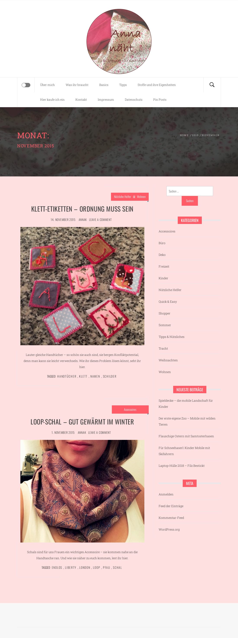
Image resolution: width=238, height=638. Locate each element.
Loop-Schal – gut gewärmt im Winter (82, 421)
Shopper (164, 313)
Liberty (71, 567)
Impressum (106, 99)
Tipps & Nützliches (171, 337)
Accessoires (130, 409)
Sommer (165, 325)
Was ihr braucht (77, 85)
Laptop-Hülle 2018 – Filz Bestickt (182, 466)
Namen (95, 376)
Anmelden (166, 494)
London (84, 567)
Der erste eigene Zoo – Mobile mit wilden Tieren (187, 421)
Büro (162, 243)
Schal (117, 567)
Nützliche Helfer (122, 196)
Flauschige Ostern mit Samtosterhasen (186, 436)
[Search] (212, 84)
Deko (162, 255)
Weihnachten (168, 360)
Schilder (110, 376)
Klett (83, 376)
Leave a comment (100, 219)
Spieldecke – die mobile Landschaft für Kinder (186, 403)
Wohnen (141, 196)
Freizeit (164, 266)
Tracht (163, 348)
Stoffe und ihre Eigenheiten (157, 85)
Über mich (47, 85)
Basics (103, 85)
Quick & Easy (168, 301)
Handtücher (66, 376)
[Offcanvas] (26, 85)
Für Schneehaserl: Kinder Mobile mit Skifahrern (184, 451)
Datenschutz (133, 99)
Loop (96, 567)
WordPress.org (169, 529)
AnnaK (83, 219)
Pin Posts (159, 99)
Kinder (163, 278)
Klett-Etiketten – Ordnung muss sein (82, 209)
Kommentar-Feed (171, 518)
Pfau (106, 567)
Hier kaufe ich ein (52, 99)
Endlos (57, 567)
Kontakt (81, 99)
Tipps (123, 85)
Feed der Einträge (171, 506)
